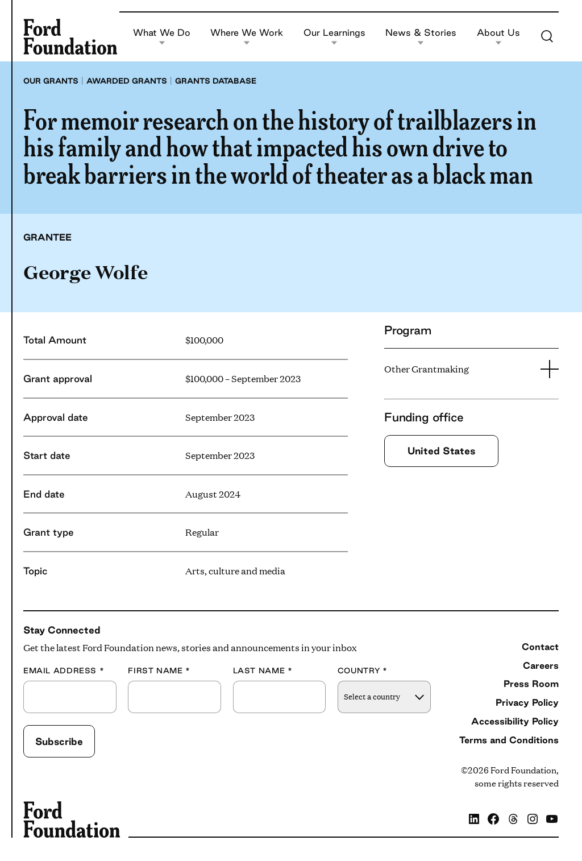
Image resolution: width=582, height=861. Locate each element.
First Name (159, 671)
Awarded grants (126, 80)
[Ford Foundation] (70, 36)
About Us (498, 36)
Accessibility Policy (515, 721)
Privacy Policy (527, 702)
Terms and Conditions (509, 740)
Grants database (215, 80)
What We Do (161, 36)
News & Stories (420, 36)
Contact (540, 646)
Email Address (63, 671)
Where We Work (246, 36)
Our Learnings (334, 36)
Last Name (263, 671)
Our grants (50, 80)
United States (441, 450)
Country (363, 671)
